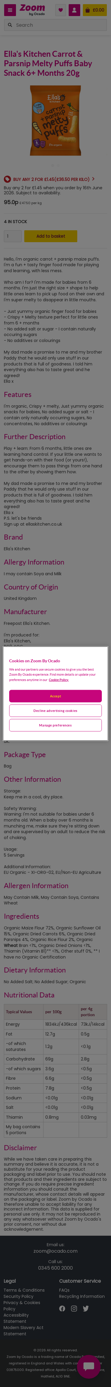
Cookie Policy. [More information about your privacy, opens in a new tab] (59, 679)
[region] (55, 693)
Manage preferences (55, 725)
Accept (55, 696)
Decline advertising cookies (55, 710)
